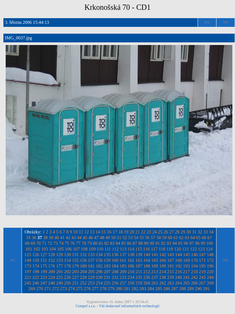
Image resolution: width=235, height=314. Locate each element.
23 (149, 232)
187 (139, 266)
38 (45, 237)
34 (211, 232)
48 (102, 237)
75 (67, 243)
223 (43, 277)
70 (38, 243)
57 (153, 237)
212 (146, 271)
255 (107, 283)
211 (139, 271)
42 (68, 237)
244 (210, 277)
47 (96, 237)
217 (186, 271)
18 (120, 232)
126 (35, 254)
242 (194, 277)
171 (202, 260)
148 (210, 254)
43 (73, 237)
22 (143, 232)
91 (157, 243)
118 (162, 249)
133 (91, 254)
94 (174, 243)
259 (139, 283)
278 (103, 288)
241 (186, 277)
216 (178, 271)
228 (83, 277)
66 (204, 237)
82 (106, 243)
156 (83, 260)
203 (75, 271)
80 (95, 243)
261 (155, 283)
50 (113, 237)
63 (187, 237)
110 (100, 249)
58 (158, 237)
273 (63, 288)
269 (31, 288)
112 (115, 249)
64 (192, 237)
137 (123, 254)
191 (170, 266)
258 (131, 283)
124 (209, 249)
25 (160, 232)
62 (181, 237)
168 (178, 260)
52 (124, 237)
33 (205, 232)
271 (47, 288)
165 (155, 260)
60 (170, 237)
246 (35, 283)
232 (115, 277)
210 (131, 271)
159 (107, 260)
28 (177, 232)
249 (59, 283)
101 (28, 249)
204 (83, 271)
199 (43, 271)
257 (123, 283)
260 (147, 283)
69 (33, 243)
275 (79, 288)
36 (34, 237)
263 (170, 283)
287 (174, 288)
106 (68, 249)
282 (134, 288)
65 (198, 237)
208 (115, 271)
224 (51, 277)
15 (103, 232)
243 (202, 277)
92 (163, 243)
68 (27, 243)
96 (186, 243)
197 (28, 271)
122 (193, 249)
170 (194, 260)
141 (155, 254)
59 (164, 237)
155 (75, 260)
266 (194, 283)
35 (28, 237)
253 (91, 283)
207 (107, 271)
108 (84, 249)
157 (91, 260)
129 (59, 254)
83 (112, 243)
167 (170, 260)
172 (210, 260)
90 (152, 243)
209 (123, 271)
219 (202, 271)
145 (186, 254)
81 (101, 243)
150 (35, 260)
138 (131, 254)
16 (109, 232)
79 (89, 243)
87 (135, 243)
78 (84, 243)
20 (132, 232)
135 (107, 254)
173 (28, 266)
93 (169, 243)
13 (92, 232)
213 (154, 271)
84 (118, 243)
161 (123, 260)
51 (119, 237)
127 (43, 254)
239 (170, 277)
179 (75, 266)
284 (150, 288)
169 (186, 260)
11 (81, 232)
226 (67, 277)
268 (210, 283)
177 (59, 266)
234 (131, 277)
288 (182, 288)
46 (90, 237)
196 (210, 266)
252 (83, 283)
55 (141, 237)
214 (162, 271)
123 (201, 249)
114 (131, 249)
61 (175, 237)
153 (59, 260)
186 (131, 266)
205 (91, 271)
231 (107, 277)
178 (67, 266)
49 (107, 237)
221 (28, 277)
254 (99, 283)
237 (155, 277)
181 (91, 266)
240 (178, 277)
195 (202, 266)
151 (43, 260)
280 (119, 288)
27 (171, 232)
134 (99, 254)
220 (210, 271)
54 (136, 237)
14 (98, 232)
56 (147, 237)
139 (139, 254)
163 (139, 260)
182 (99, 266)
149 (28, 260)
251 (75, 283)
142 (162, 254)
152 (51, 260)
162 (131, 260)
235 (139, 277)
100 (209, 243)
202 (67, 271)
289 (190, 288)
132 (83, 254)
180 (83, 266)
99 (203, 243)
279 (111, 288)
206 (99, 271)
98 (197, 243)
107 (76, 249)
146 (194, 254)
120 (177, 249)
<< (207, 22)
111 (107, 249)
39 (51, 237)
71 (44, 243)
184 (115, 266)
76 (72, 243)
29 (183, 232)
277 (95, 288)
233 (123, 277)
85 (123, 243)
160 (115, 260)
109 (92, 249)
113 (123, 249)
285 (158, 288)
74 (61, 243)
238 (162, 277)
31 (194, 232)
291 (206, 288)
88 (140, 243)
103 (44, 249)
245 (28, 283)
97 (191, 243)
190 (162, 266)
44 (79, 237)
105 (60, 249)
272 (55, 288)
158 (99, 260)
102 (36, 249)
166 (162, 260)
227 (75, 277)
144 (178, 254)
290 (198, 288)
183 (107, 266)
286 (166, 288)
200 (51, 271)
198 (35, 271)
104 (52, 249)
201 (59, 271)
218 (194, 271)
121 (185, 249)
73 (55, 243)
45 (85, 237)
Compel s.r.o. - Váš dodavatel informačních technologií (117, 306)
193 (186, 266)
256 (115, 283)
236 (147, 277)
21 (137, 232)
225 (59, 277)
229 (91, 277)
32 (200, 232)
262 (162, 283)
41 (62, 237)
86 (129, 243)
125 (28, 254)
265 (186, 283)
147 (202, 254)
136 (115, 254)
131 (75, 254)
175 (43, 266)
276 (87, 288)
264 (178, 283)
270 (39, 288)
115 (138, 249)
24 (154, 232)
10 (75, 232)
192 (178, 266)
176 (51, 266)
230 (99, 277)
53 (130, 237)
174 (35, 266)
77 (78, 243)
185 (123, 266)
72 (50, 243)
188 (147, 266)
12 (86, 232)
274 (71, 288)
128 (51, 254)
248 (51, 283)
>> (225, 22)
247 (43, 283)
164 (147, 260)
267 (202, 283)
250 (67, 283)
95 (180, 243)
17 (115, 232)
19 (126, 232)
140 (147, 254)
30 (188, 232)
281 (127, 288)
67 (209, 237)
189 (155, 266)
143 (170, 254)
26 (166, 232)
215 (170, 271)
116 (146, 249)
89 (146, 243)
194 (194, 266)
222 (35, 277)
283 (142, 288)
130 (67, 254)
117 (154, 249)
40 (56, 237)
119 (170, 249)
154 (67, 260)
